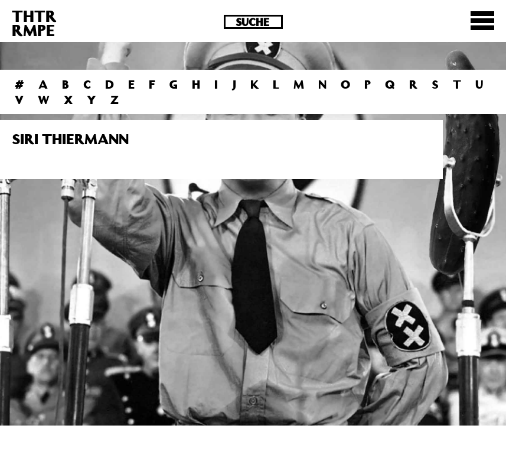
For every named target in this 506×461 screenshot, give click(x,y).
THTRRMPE (34, 22)
